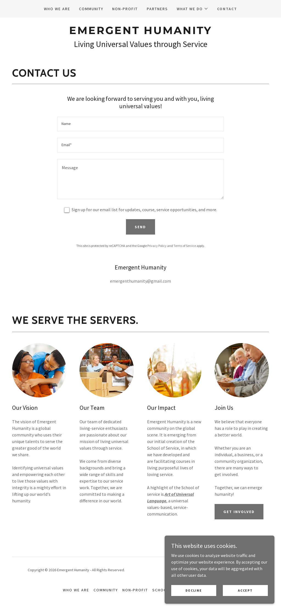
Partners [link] (157, 8)
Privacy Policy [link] (157, 246)
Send (140, 226)
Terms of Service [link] (184, 246)
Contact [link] (227, 8)
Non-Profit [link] (125, 8)
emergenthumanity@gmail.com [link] (140, 281)
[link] (140, 32)
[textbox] (140, 124)
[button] (192, 8)
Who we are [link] (57, 8)
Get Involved (239, 511)
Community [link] (91, 8)
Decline (194, 598)
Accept (245, 598)
